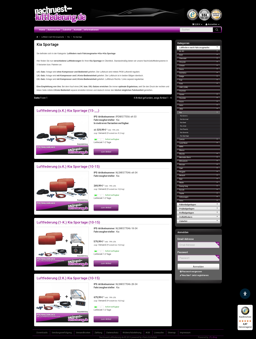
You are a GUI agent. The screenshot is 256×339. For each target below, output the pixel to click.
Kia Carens (184, 116)
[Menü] (251, 307)
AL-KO (199, 51)
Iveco (199, 105)
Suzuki (199, 189)
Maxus (181, 150)
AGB (148, 332)
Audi (199, 54)
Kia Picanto (184, 129)
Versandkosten (83, 332)
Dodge (199, 76)
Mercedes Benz (199, 157)
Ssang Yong (199, 186)
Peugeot (199, 171)
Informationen (91, 29)
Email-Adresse (185, 239)
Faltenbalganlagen (199, 204)
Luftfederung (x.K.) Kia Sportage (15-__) (68, 110)
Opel (199, 168)
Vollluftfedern (199, 216)
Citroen (199, 65)
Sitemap (172, 332)
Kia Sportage (184, 136)
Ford (199, 83)
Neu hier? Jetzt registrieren (194, 275)
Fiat (199, 80)
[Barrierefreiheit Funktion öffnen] (245, 293)
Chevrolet (199, 58)
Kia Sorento (184, 132)
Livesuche (159, 332)
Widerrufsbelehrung (132, 332)
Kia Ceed (183, 122)
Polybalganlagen (199, 208)
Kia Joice (183, 126)
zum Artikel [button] (106, 152)
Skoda (199, 182)
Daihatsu (199, 72)
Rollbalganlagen (199, 212)
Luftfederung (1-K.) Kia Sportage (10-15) (68, 222)
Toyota (199, 193)
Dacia (199, 69)
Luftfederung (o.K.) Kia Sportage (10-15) (68, 166)
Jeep (199, 108)
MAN (181, 147)
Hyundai (199, 98)
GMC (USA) (183, 87)
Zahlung (98, 332)
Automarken (54, 29)
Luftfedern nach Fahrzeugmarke (199, 47)
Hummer (182, 91)
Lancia (199, 139)
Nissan (199, 164)
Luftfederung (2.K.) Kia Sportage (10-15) (68, 278)
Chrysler (199, 62)
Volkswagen (199, 197)
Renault (199, 175)
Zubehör (67, 29)
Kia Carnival (184, 119)
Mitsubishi (199, 161)
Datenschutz (112, 332)
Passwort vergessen (191, 271)
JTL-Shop (213, 337)
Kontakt (77, 29)
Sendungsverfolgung (62, 332)
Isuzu (199, 101)
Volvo (199, 200)
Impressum (185, 332)
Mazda (199, 153)
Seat (199, 179)
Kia (199, 112)
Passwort (182, 252)
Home (42, 29)
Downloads (42, 332)
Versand (102, 133)
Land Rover (199, 143)
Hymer (199, 94)
